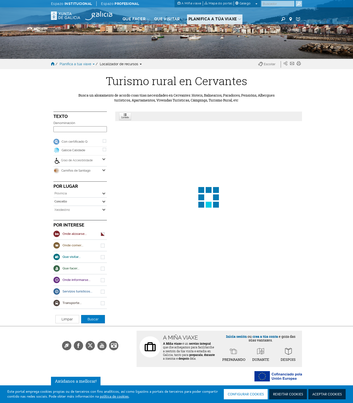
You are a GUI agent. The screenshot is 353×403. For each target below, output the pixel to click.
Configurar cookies (246, 394)
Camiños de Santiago (71, 171)
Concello (60, 201)
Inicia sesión (236, 336)
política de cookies (114, 396)
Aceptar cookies (327, 394)
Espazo (71, 4)
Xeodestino (62, 210)
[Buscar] (277, 4)
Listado (125, 116)
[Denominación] (80, 129)
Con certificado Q (75, 141)
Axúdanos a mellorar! (76, 381)
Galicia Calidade (73, 150)
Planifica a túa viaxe (78, 64)
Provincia (60, 193)
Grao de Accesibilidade (73, 161)
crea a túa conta (265, 336)
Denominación (64, 123)
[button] (269, 64)
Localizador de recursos (121, 64)
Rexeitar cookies (288, 394)
